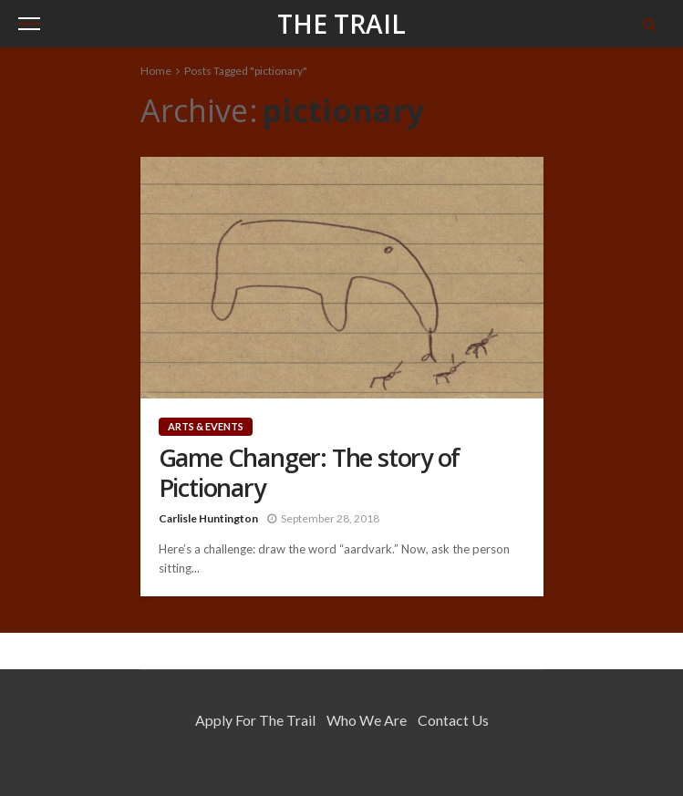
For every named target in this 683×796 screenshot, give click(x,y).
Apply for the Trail (255, 720)
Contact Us (453, 720)
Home (155, 71)
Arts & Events (205, 426)
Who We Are (366, 720)
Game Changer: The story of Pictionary (310, 472)
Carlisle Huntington (208, 518)
